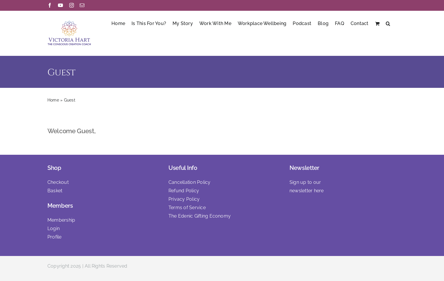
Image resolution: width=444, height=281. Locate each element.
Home (53, 100)
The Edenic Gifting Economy (199, 216)
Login (53, 228)
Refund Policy (183, 190)
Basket (54, 190)
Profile (54, 237)
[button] (388, 23)
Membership (61, 220)
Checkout (58, 182)
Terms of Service (187, 207)
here (319, 190)
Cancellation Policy (189, 182)
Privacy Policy (184, 199)
